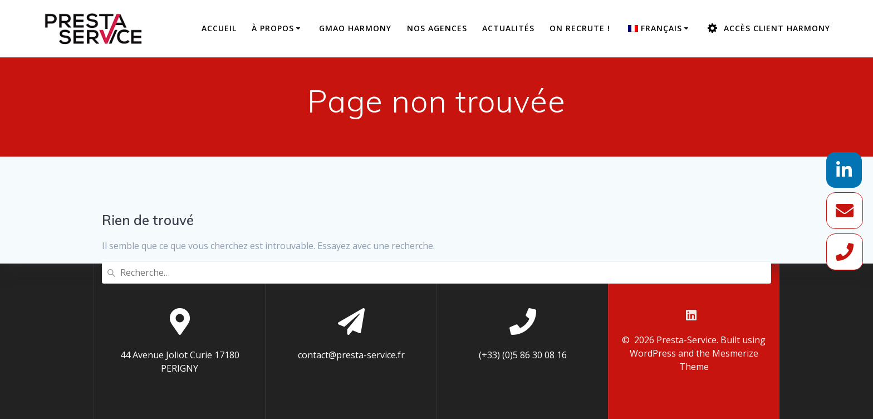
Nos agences (437, 28)
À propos (273, 28)
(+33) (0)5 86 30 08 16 (523, 355)
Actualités (508, 28)
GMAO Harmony (355, 28)
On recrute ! (580, 28)
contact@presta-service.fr (351, 355)
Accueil (219, 28)
